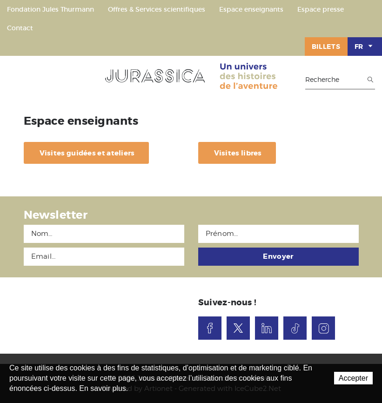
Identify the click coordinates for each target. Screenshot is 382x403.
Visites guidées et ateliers (87, 153)
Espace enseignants (251, 9)
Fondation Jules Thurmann (50, 9)
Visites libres (238, 153)
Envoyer (278, 256)
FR (365, 46)
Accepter (353, 378)
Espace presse (320, 9)
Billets (326, 46)
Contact (20, 28)
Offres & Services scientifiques (156, 9)
